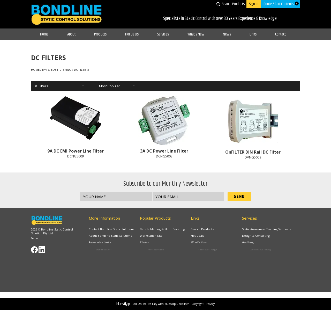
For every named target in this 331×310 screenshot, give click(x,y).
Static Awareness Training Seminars (266, 229)
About (71, 34)
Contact (280, 34)
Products (100, 34)
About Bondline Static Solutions (110, 236)
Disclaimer (182, 304)
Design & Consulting (256, 236)
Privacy (210, 304)
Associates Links (104, 243)
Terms (34, 238)
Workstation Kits (152, 236)
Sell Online (139, 304)
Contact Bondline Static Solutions (111, 229)
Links (253, 34)
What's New (195, 34)
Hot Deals (132, 34)
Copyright (198, 304)
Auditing (254, 243)
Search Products (233, 4)
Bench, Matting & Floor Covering (162, 229)
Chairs (151, 243)
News (227, 34)
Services (163, 34)
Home (44, 34)
